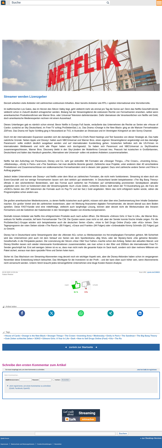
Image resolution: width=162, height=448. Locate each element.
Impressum (4, 444)
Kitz (111, 338)
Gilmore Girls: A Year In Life (55, 338)
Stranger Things (55, 336)
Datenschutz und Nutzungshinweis (22, 444)
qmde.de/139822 (153, 272)
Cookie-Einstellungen (44, 444)
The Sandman (128, 336)
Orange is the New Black (34, 336)
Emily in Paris (113, 336)
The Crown (70, 336)
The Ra (118, 338)
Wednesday (99, 336)
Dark (73, 338)
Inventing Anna (84, 336)
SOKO (37, 338)
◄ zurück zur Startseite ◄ (81, 347)
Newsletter (58, 444)
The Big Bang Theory (147, 336)
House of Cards (12, 336)
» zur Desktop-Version (150, 438)
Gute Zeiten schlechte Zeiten (19, 338)
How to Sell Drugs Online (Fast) (92, 338)
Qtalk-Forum (5, 438)
